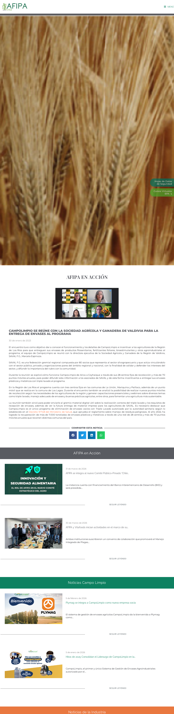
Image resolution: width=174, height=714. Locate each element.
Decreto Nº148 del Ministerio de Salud (50, 412)
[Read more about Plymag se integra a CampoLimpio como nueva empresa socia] (116, 635)
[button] (73, 435)
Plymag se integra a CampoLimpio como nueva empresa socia (101, 602)
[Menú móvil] (169, 6)
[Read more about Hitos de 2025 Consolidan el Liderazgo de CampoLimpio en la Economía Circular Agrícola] (116, 689)
